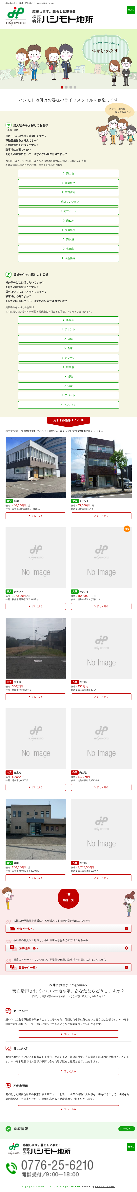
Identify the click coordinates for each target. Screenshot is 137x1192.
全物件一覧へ (21, 928)
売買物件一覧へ (24, 948)
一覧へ (127, 1128)
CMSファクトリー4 (105, 1186)
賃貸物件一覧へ (24, 967)
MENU (131, 10)
